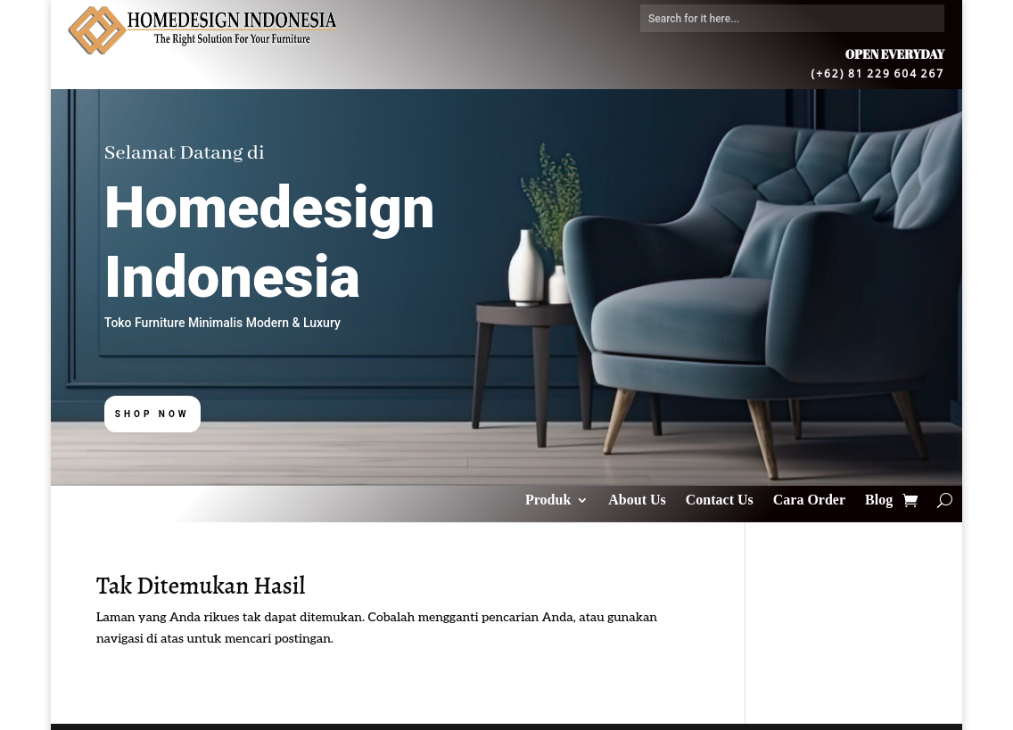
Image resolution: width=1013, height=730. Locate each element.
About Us (636, 500)
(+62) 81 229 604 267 (878, 72)
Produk (548, 500)
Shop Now (152, 414)
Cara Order (809, 500)
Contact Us (720, 500)
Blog (879, 500)
